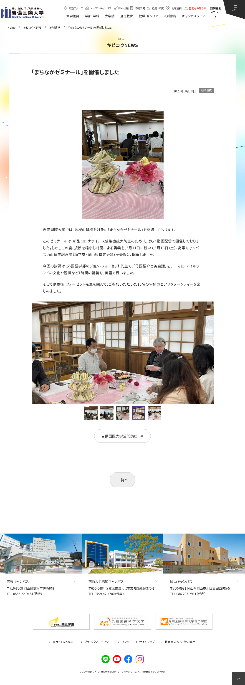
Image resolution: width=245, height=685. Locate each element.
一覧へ (122, 479)
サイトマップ (147, 642)
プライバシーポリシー (98, 642)
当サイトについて (63, 642)
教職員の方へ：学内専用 (180, 642)
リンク (125, 642)
